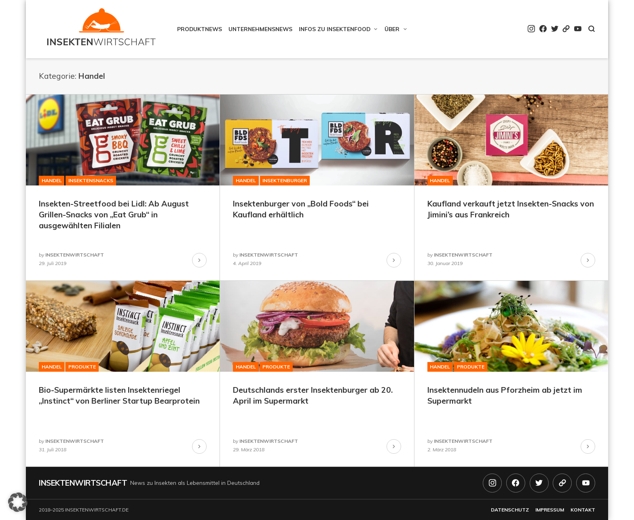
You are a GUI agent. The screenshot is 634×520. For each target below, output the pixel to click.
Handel (52, 180)
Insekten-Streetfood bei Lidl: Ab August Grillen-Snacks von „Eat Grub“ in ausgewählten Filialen (114, 214)
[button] (18, 502)
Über (392, 28)
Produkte (82, 367)
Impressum (549, 510)
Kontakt (583, 510)
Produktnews (199, 28)
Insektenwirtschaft (83, 483)
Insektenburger (284, 180)
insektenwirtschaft (74, 255)
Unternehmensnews (260, 28)
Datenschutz (510, 510)
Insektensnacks (90, 180)
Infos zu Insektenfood (334, 28)
